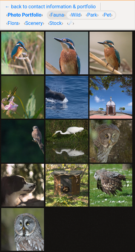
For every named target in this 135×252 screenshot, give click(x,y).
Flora (13, 23)
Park (92, 15)
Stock (55, 23)
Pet (107, 15)
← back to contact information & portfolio (50, 7)
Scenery (34, 23)
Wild (76, 15)
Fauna (57, 15)
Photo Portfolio (25, 15)
